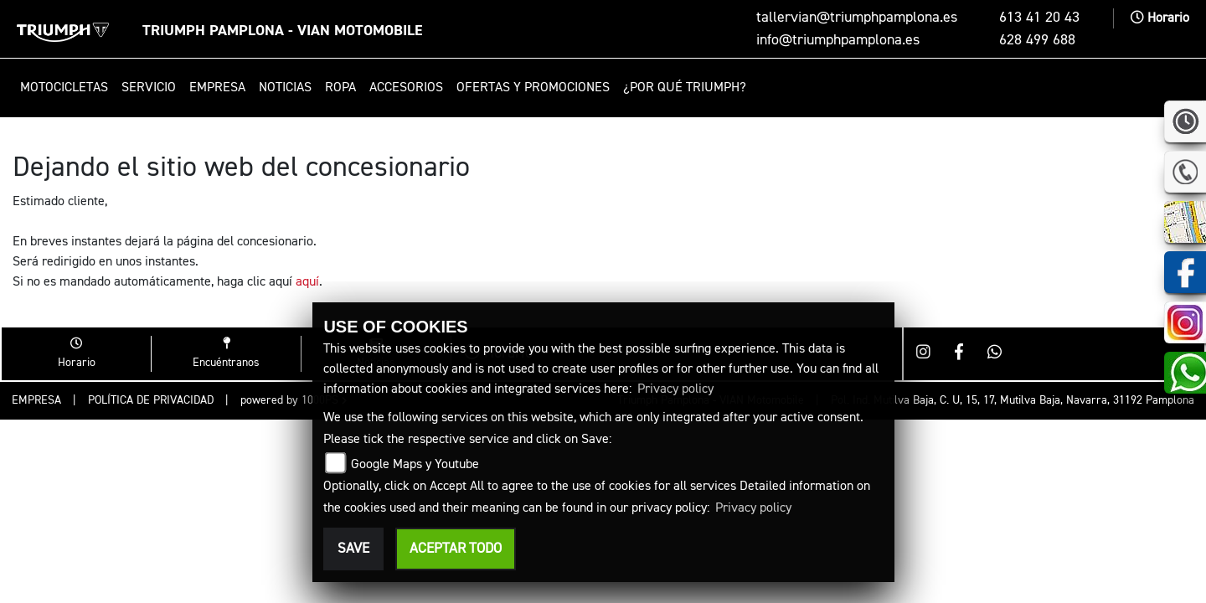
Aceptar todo (456, 549)
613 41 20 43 (1039, 17)
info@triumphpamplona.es (838, 40)
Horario (1160, 18)
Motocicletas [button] (64, 88)
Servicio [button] (148, 88)
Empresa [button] (217, 88)
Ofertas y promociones (533, 88)
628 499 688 (1037, 40)
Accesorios (406, 88)
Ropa (340, 88)
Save (353, 549)
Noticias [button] (285, 88)
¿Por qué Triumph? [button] (684, 88)
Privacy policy (675, 389)
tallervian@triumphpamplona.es (856, 17)
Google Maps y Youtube (415, 465)
